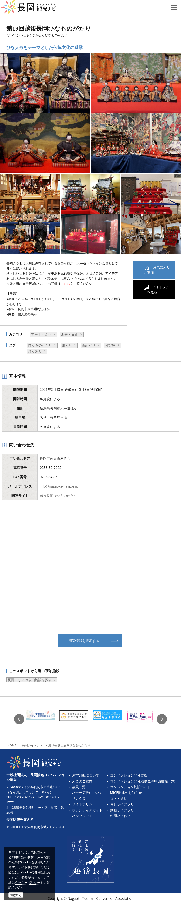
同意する (16, 895)
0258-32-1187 (25, 797)
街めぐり (88, 345)
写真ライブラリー (123, 804)
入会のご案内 (82, 781)
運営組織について (85, 775)
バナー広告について (87, 792)
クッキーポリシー (27, 882)
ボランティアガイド (87, 810)
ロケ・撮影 (118, 798)
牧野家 (110, 345)
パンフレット (82, 815)
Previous (19, 719)
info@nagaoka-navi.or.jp (59, 486)
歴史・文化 (69, 334)
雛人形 (67, 345)
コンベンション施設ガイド (130, 787)
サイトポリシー (84, 804)
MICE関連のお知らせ (126, 792)
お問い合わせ (120, 815)
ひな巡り (35, 351)
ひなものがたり (40, 345)
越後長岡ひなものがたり (58, 495)
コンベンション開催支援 (128, 775)
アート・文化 (41, 334)
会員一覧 (79, 787)
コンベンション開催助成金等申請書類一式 (142, 781)
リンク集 (79, 798)
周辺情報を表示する (84, 640)
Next (162, 719)
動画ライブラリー (123, 810)
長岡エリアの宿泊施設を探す (30, 680)
